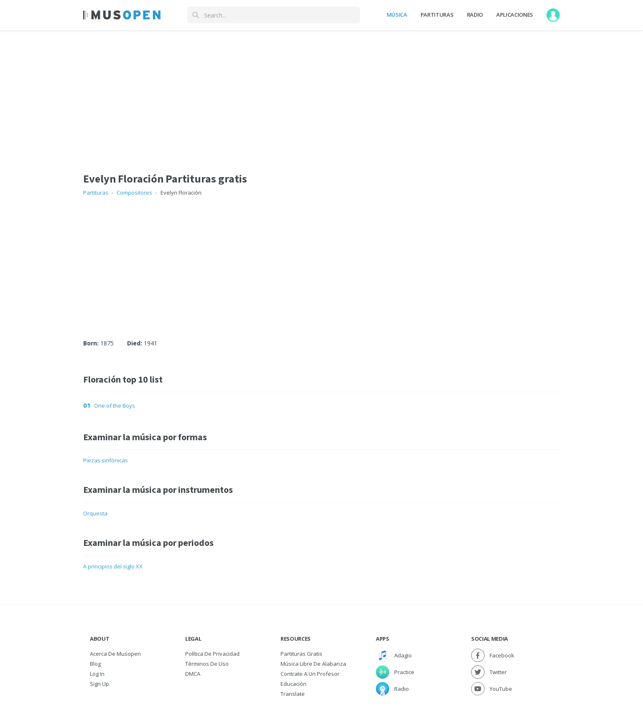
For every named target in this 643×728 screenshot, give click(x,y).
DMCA (192, 673)
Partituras (437, 14)
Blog (95, 663)
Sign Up (99, 683)
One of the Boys (114, 405)
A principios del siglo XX (113, 566)
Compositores (134, 192)
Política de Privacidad (212, 653)
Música (397, 14)
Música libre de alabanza (313, 663)
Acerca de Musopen (115, 653)
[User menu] (553, 15)
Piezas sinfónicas (105, 460)
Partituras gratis (301, 653)
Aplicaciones (514, 14)
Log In (97, 673)
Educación (293, 683)
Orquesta (95, 513)
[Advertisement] (321, 259)
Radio (475, 14)
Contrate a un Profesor (310, 673)
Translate (293, 694)
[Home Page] (122, 15)
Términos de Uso (207, 663)
